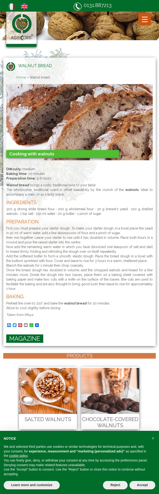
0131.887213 (92, 6)
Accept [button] (142, 485)
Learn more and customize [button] (31, 485)
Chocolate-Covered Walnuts (110, 422)
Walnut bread (35, 65)
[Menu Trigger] (144, 19)
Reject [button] (115, 485)
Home (21, 77)
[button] (153, 438)
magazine (24, 338)
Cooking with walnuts (31, 153)
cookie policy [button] (18, 456)
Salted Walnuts (48, 419)
